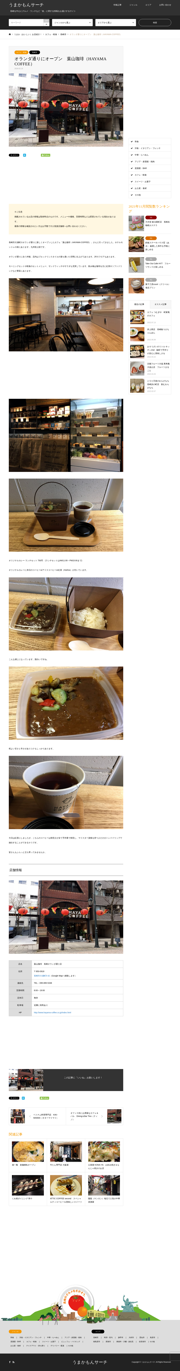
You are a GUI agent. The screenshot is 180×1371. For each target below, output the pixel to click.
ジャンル (133, 5)
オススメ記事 (161, 299)
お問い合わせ (165, 5)
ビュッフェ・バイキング (70, 1342)
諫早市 (120, 1337)
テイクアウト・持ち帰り (35, 1346)
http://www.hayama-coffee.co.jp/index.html (52, 1012)
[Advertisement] (66, 183)
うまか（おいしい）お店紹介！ (28, 34)
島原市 (152, 1337)
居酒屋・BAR (141, 168)
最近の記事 (139, 299)
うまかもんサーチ (89, 1362)
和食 (137, 141)
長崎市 (34, 52)
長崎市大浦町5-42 (42, 976)
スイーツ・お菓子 (143, 181)
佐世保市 (142, 1342)
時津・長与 (108, 1337)
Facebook (10, 1362)
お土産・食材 (141, 188)
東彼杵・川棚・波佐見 (124, 1342)
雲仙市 (142, 1337)
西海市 (108, 1342)
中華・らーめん (142, 155)
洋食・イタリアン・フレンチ (148, 148)
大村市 (131, 1337)
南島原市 (96, 1342)
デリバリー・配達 (57, 1346)
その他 (138, 195)
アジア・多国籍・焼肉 (145, 161)
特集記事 (118, 5)
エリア (148, 5)
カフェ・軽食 (21, 52)
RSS (13, 1362)
